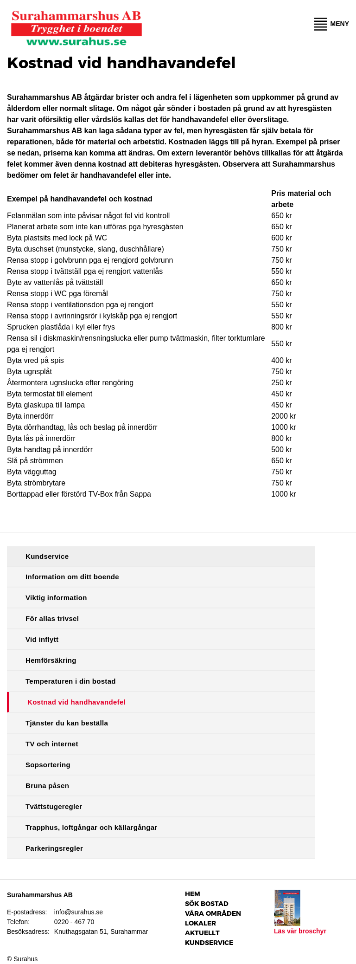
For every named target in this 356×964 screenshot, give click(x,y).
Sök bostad (207, 903)
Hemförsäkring (50, 660)
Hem (192, 894)
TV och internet (51, 744)
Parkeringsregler (54, 848)
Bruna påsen (47, 785)
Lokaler (200, 923)
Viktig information (56, 598)
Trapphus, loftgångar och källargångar (91, 827)
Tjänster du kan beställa (66, 723)
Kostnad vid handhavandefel (76, 702)
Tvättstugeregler (53, 806)
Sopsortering (47, 765)
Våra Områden (213, 913)
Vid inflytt (41, 639)
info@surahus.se (78, 912)
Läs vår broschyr (300, 931)
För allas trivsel (52, 618)
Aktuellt (202, 933)
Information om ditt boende (72, 577)
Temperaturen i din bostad (70, 681)
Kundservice (47, 556)
